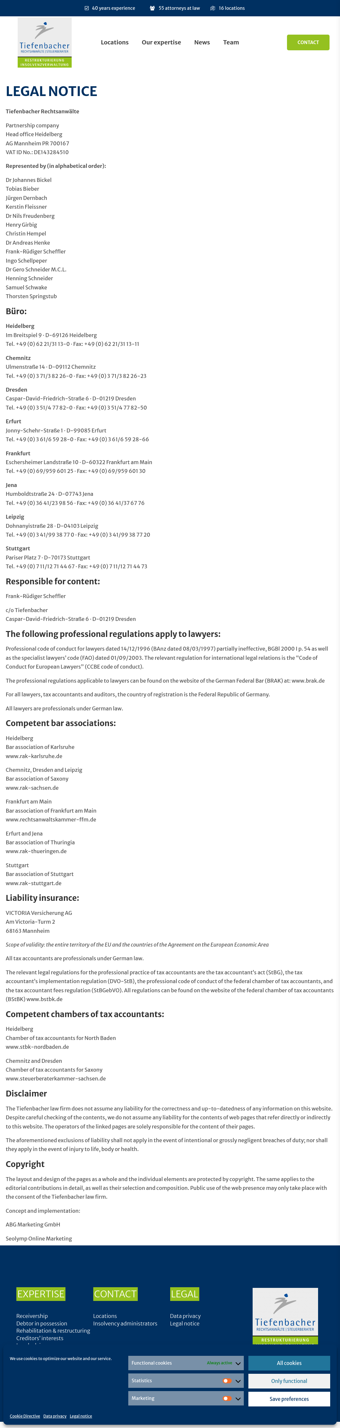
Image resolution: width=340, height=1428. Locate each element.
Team (231, 42)
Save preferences (289, 1399)
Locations (115, 42)
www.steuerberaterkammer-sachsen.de (56, 1078)
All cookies (289, 1363)
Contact (308, 42)
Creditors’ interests (39, 1338)
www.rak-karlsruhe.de (34, 756)
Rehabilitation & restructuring (53, 1330)
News (202, 42)
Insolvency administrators (125, 1323)
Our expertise (161, 42)
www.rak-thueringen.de (36, 851)
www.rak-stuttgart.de (34, 883)
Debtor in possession (41, 1323)
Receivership (32, 1316)
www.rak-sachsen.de (32, 788)
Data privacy (55, 1416)
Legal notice (81, 1416)
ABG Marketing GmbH (33, 1224)
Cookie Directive (25, 1416)
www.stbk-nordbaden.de (37, 1047)
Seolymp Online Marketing (39, 1238)
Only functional (289, 1381)
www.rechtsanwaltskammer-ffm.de (51, 819)
